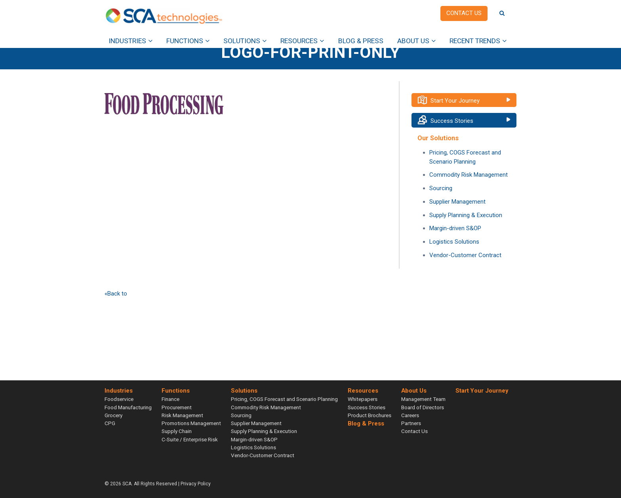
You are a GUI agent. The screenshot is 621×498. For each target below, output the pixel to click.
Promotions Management (191, 423)
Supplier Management (457, 201)
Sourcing (440, 188)
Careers (410, 415)
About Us (413, 41)
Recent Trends (475, 41)
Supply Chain (177, 431)
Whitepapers (362, 399)
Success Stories (452, 120)
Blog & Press (360, 41)
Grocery (113, 415)
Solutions (241, 41)
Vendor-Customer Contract (465, 255)
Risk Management (182, 415)
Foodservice (119, 399)
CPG (110, 423)
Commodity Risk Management (468, 174)
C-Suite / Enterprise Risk (190, 439)
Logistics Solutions (454, 241)
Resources (299, 41)
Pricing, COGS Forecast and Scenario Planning (284, 399)
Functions (184, 41)
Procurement (177, 407)
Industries (127, 41)
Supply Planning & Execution (465, 215)
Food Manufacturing (128, 407)
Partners (411, 423)
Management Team (423, 399)
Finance (170, 399)
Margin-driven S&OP (455, 228)
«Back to (116, 293)
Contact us (464, 13)
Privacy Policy (196, 484)
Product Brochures (369, 415)
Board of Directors (422, 407)
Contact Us (414, 431)
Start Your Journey (455, 100)
